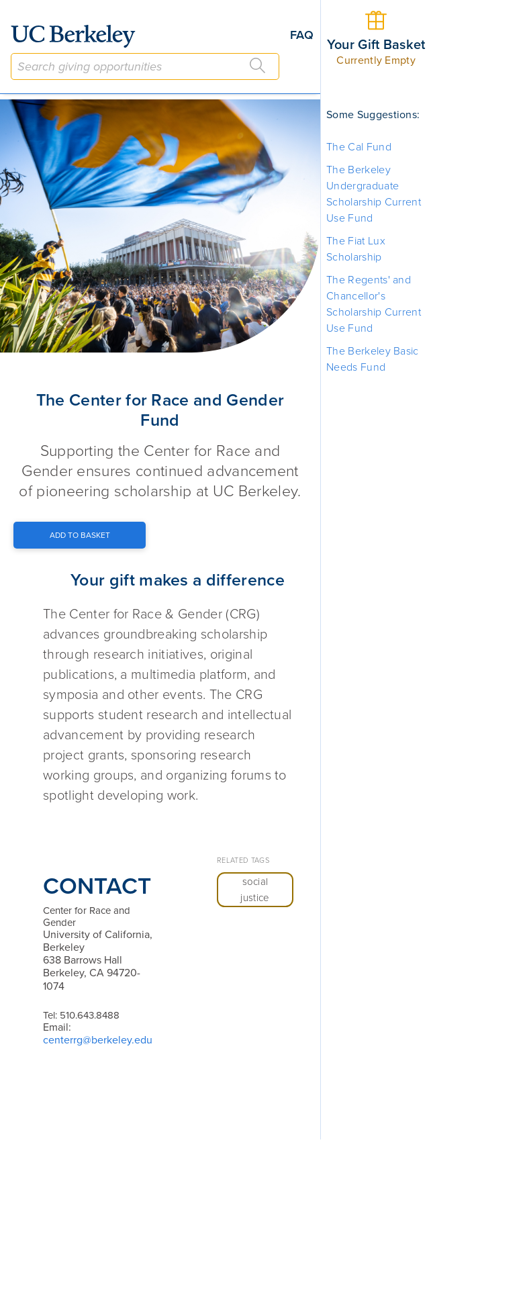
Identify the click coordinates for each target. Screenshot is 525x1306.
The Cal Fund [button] (358, 147)
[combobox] (145, 66)
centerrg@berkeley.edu (97, 1040)
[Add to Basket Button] (79, 535)
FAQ (302, 35)
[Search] (258, 66)
